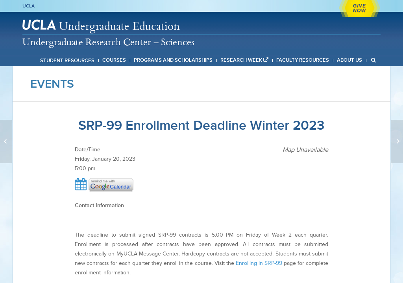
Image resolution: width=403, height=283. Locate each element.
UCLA (28, 6)
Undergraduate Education (119, 25)
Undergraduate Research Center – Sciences (108, 42)
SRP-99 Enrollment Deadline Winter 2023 (201, 125)
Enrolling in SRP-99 (259, 263)
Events (52, 83)
